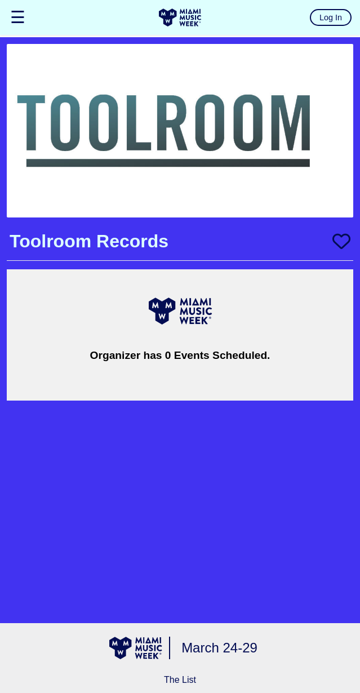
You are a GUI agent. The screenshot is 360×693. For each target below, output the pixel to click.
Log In (330, 17)
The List (180, 680)
